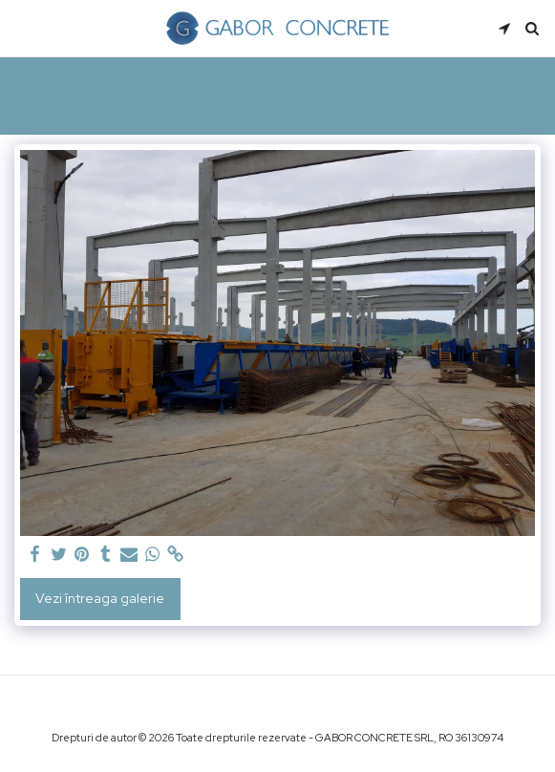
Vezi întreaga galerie (99, 598)
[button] (21, 28)
